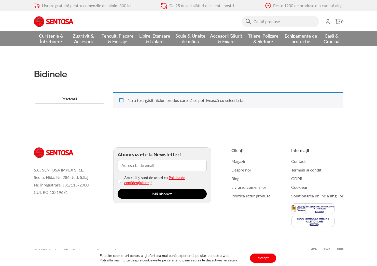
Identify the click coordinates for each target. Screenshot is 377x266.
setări (232, 260)
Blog (235, 178)
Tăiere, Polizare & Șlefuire (263, 38)
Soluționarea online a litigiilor (317, 196)
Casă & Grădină (331, 38)
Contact (298, 161)
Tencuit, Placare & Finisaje (118, 38)
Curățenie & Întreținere (51, 38)
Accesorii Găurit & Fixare (226, 38)
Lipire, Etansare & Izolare (154, 38)
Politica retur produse (250, 196)
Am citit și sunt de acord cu (154, 180)
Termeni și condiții (307, 170)
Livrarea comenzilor (248, 187)
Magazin (238, 161)
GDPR (296, 178)
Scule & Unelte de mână (190, 38)
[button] (339, 22)
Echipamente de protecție (301, 38)
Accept (263, 258)
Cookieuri (300, 187)
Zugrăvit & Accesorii (83, 38)
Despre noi (241, 170)
